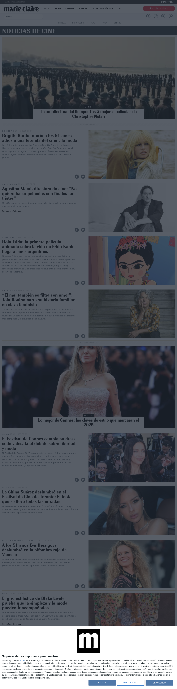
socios (22, 660)
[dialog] (88, 657)
